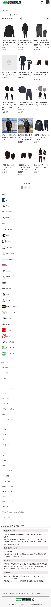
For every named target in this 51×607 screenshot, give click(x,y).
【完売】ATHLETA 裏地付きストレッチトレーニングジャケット (9, 42)
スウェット (5, 424)
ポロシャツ (5, 399)
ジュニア (5, 465)
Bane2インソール (9, 306)
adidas (6, 324)
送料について (31, 593)
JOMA (6, 218)
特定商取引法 (20, 593)
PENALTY (7, 229)
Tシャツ (4, 393)
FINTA (6, 277)
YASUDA (6, 241)
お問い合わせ (41, 593)
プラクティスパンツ (8, 409)
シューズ (5, 373)
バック (4, 455)
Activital (6, 330)
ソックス (5, 435)
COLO (5, 265)
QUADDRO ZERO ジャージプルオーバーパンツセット (25, 105)
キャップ (5, 450)
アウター (5, 378)
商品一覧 (11, 593)
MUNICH (7, 300)
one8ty (6, 271)
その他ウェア (6, 404)
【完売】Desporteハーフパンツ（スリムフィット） (41, 75)
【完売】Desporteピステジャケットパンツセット (41, 105)
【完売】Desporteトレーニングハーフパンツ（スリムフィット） (25, 167)
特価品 (4, 496)
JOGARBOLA (8, 288)
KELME (6, 235)
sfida (5, 294)
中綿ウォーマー (7, 383)
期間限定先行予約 (7, 491)
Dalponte (7, 247)
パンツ (4, 414)
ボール (4, 460)
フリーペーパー (8, 353)
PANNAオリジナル (8, 368)
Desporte (9, 206)
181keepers (7, 336)
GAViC (6, 223)
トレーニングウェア (8, 419)
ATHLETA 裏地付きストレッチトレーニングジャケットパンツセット (25, 42)
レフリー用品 (6, 517)
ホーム (2, 10)
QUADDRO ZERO (9, 259)
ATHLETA (7, 212)
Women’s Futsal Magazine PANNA (13, 512)
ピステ (4, 429)
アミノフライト (8, 312)
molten (6, 318)
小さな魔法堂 (8, 342)
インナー (5, 440)
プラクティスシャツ (8, 388)
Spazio (6, 283)
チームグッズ (8, 348)
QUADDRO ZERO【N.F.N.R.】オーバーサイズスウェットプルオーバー (25, 137)
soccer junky (8, 253)
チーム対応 (5, 476)
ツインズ (6, 200)
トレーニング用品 (7, 471)
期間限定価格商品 (7, 486)
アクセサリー (6, 445)
